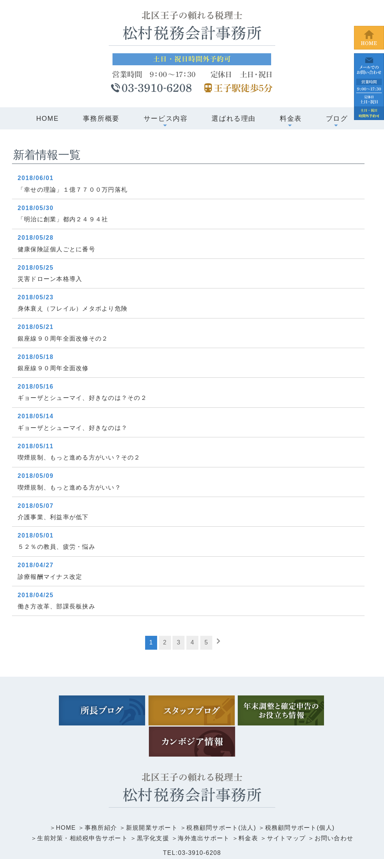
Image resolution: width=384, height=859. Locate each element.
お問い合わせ (336, 804)
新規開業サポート (150, 793)
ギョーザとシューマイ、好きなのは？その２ (84, 398)
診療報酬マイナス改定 (51, 577)
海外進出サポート (204, 804)
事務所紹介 (99, 793)
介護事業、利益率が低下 (54, 517)
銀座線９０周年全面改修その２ (64, 338)
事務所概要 (101, 118)
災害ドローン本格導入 (51, 279)
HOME (47, 118)
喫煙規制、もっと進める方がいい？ (70, 487)
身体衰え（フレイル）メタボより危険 (74, 308)
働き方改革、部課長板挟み (57, 606)
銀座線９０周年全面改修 (54, 368)
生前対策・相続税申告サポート (80, 804)
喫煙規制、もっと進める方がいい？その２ (80, 457)
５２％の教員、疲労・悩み (57, 547)
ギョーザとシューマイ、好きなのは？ (74, 428)
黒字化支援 (152, 804)
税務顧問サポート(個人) (302, 793)
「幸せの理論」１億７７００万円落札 (74, 189)
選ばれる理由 (234, 118)
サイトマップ (288, 804)
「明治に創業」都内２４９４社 (64, 219)
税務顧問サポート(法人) (221, 793)
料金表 (249, 804)
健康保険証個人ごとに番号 (57, 249)
